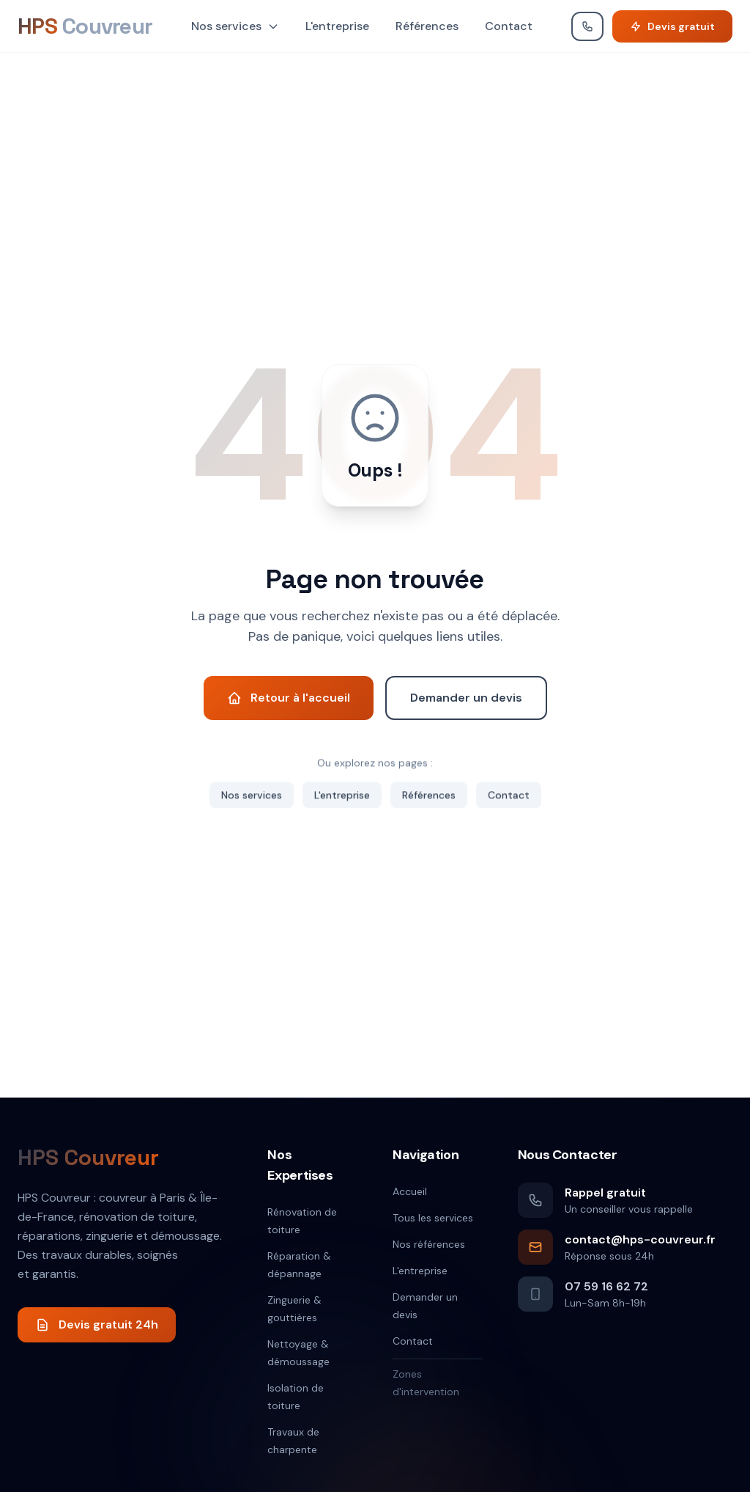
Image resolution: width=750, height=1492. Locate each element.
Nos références (429, 1244)
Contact (508, 26)
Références (427, 26)
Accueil (410, 1191)
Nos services (235, 26)
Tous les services (433, 1217)
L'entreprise (337, 26)
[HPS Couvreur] (85, 26)
